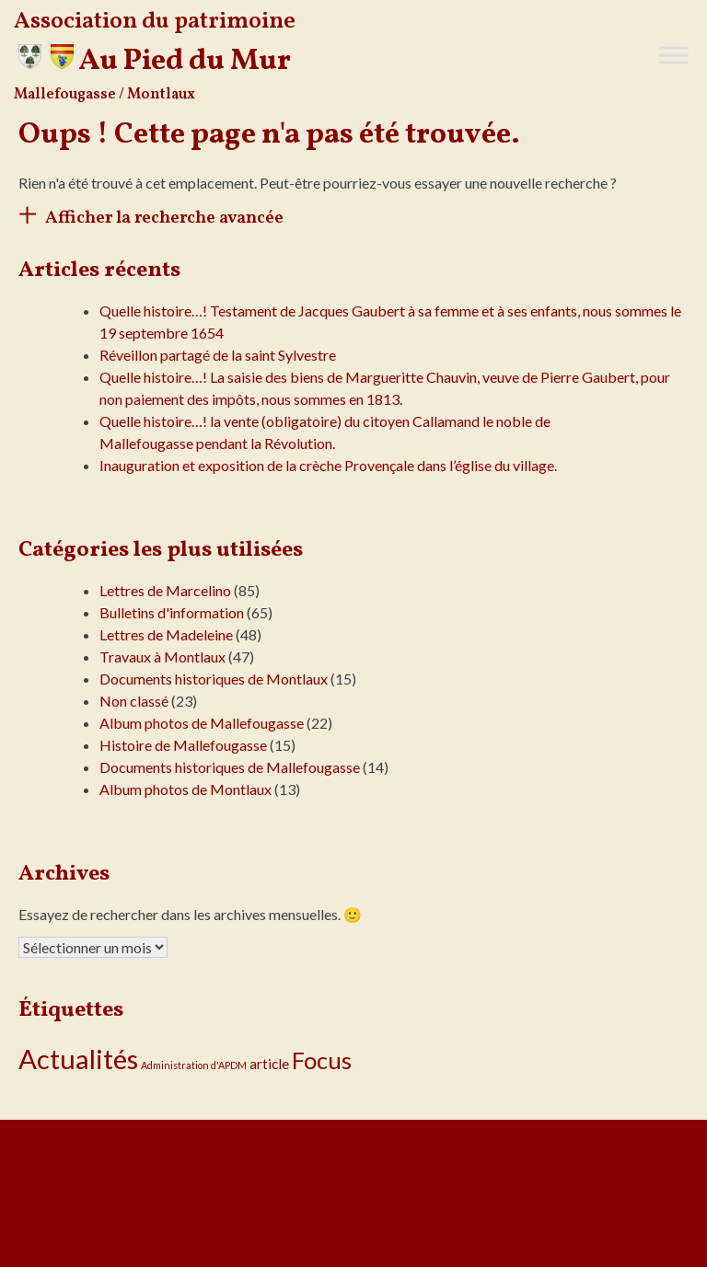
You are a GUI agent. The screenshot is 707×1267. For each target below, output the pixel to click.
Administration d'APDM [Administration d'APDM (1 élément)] (194, 1065)
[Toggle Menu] (674, 54)
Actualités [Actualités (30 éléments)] (78, 1058)
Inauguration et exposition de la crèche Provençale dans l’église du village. (328, 465)
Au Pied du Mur (184, 61)
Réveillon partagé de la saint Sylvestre (217, 354)
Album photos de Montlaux (185, 789)
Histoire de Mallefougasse (183, 745)
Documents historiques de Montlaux (213, 678)
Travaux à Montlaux (162, 656)
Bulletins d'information (171, 612)
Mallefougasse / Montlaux (104, 95)
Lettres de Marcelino (165, 590)
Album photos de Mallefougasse (201, 722)
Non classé (133, 700)
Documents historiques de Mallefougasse (229, 767)
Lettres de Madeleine (166, 634)
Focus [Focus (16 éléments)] (322, 1060)
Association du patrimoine (155, 22)
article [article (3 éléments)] (269, 1063)
